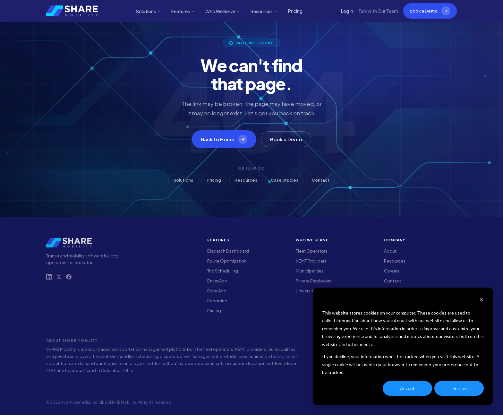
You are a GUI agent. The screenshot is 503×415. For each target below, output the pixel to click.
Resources (264, 11)
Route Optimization (227, 261)
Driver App (217, 280)
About (390, 251)
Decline (459, 388)
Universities (307, 290)
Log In (347, 11)
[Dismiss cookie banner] (481, 301)
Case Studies (284, 180)
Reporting (217, 300)
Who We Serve (222, 11)
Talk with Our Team (378, 11)
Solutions (148, 11)
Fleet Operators (312, 251)
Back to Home (224, 139)
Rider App (216, 290)
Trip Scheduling (222, 270)
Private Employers (313, 280)
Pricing (295, 11)
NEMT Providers (311, 261)
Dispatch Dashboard (228, 251)
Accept (407, 388)
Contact (320, 180)
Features (183, 11)
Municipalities (310, 270)
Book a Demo (430, 10)
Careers (392, 270)
